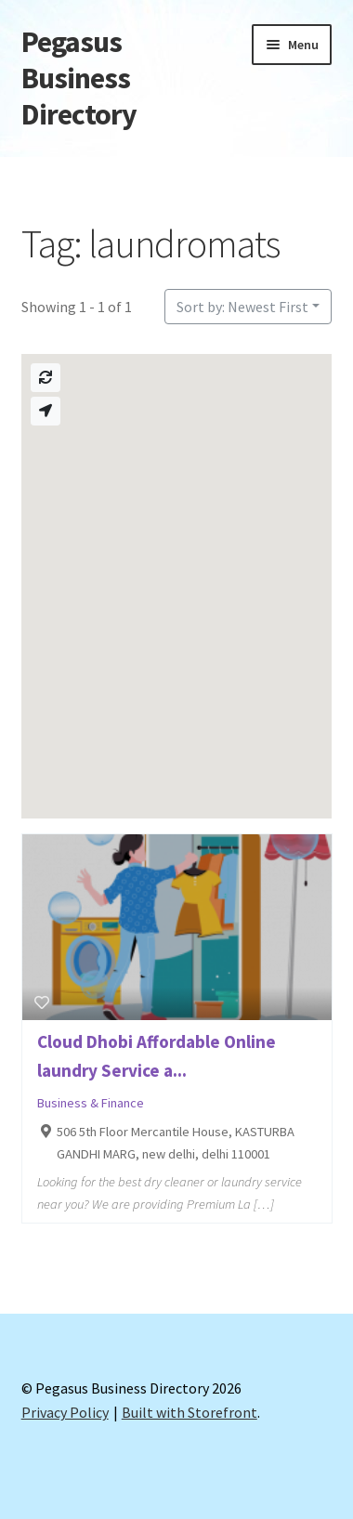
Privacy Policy (65, 1412)
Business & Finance (90, 1102)
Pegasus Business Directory (79, 78)
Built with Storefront (189, 1412)
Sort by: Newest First (242, 306)
